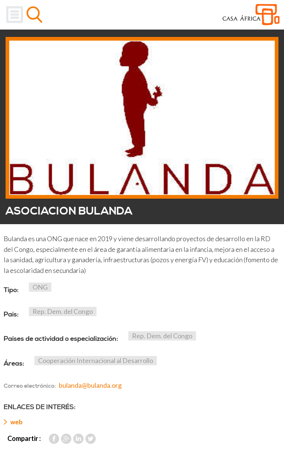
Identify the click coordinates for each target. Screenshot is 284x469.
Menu (14, 14)
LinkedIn (78, 439)
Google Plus (66, 439)
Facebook (54, 439)
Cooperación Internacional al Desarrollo (95, 360)
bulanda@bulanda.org (90, 385)
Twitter (90, 439)
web (16, 422)
